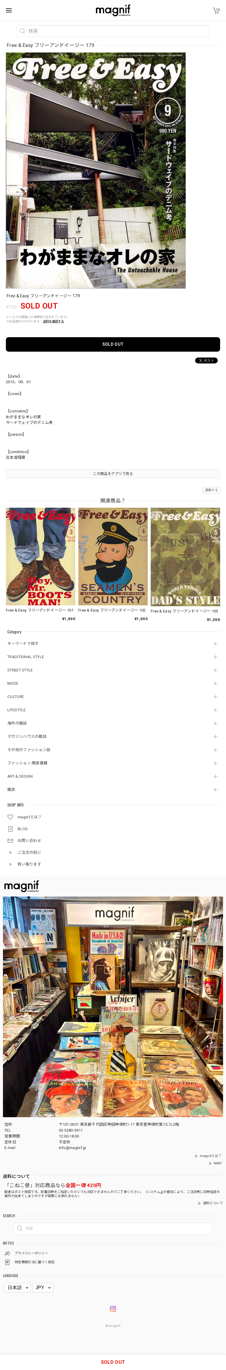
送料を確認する (53, 321)
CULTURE (15, 696)
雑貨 (11, 789)
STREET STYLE (20, 670)
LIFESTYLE (16, 710)
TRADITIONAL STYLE (25, 657)
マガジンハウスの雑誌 (26, 736)
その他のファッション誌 (28, 750)
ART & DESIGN (20, 776)
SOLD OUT (113, 344)
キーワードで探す (23, 643)
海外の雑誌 (17, 723)
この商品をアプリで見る (113, 474)
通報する (211, 490)
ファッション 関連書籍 (27, 763)
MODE (12, 683)
